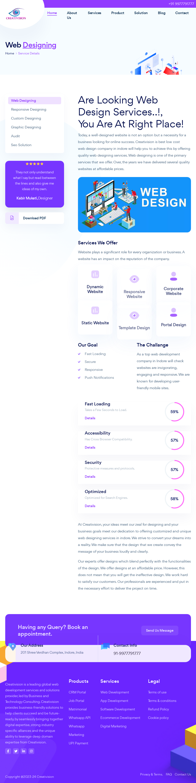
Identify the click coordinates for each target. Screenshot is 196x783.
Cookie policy (158, 717)
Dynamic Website (95, 298)
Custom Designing (26, 118)
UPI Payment (78, 743)
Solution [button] (141, 12)
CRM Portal (77, 692)
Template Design (134, 340)
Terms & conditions (162, 700)
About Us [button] (72, 15)
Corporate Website (173, 303)
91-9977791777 (127, 661)
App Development (114, 700)
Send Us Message (168, 630)
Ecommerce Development (120, 717)
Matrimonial (78, 709)
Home (9, 53)
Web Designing (23, 100)
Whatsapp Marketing (77, 730)
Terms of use (157, 692)
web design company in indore (102, 148)
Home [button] (52, 12)
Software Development (117, 709)
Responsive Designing (28, 109)
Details (90, 418)
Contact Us (183, 774)
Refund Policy (158, 709)
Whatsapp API (80, 717)
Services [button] (94, 12)
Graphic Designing (26, 127)
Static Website (95, 331)
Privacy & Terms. (151, 774)
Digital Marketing (113, 726)
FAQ (169, 774)
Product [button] (117, 12)
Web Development (114, 692)
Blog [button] (161, 12)
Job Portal (76, 700)
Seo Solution (21, 144)
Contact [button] (182, 12)
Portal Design (173, 336)
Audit (15, 136)
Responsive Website (134, 306)
